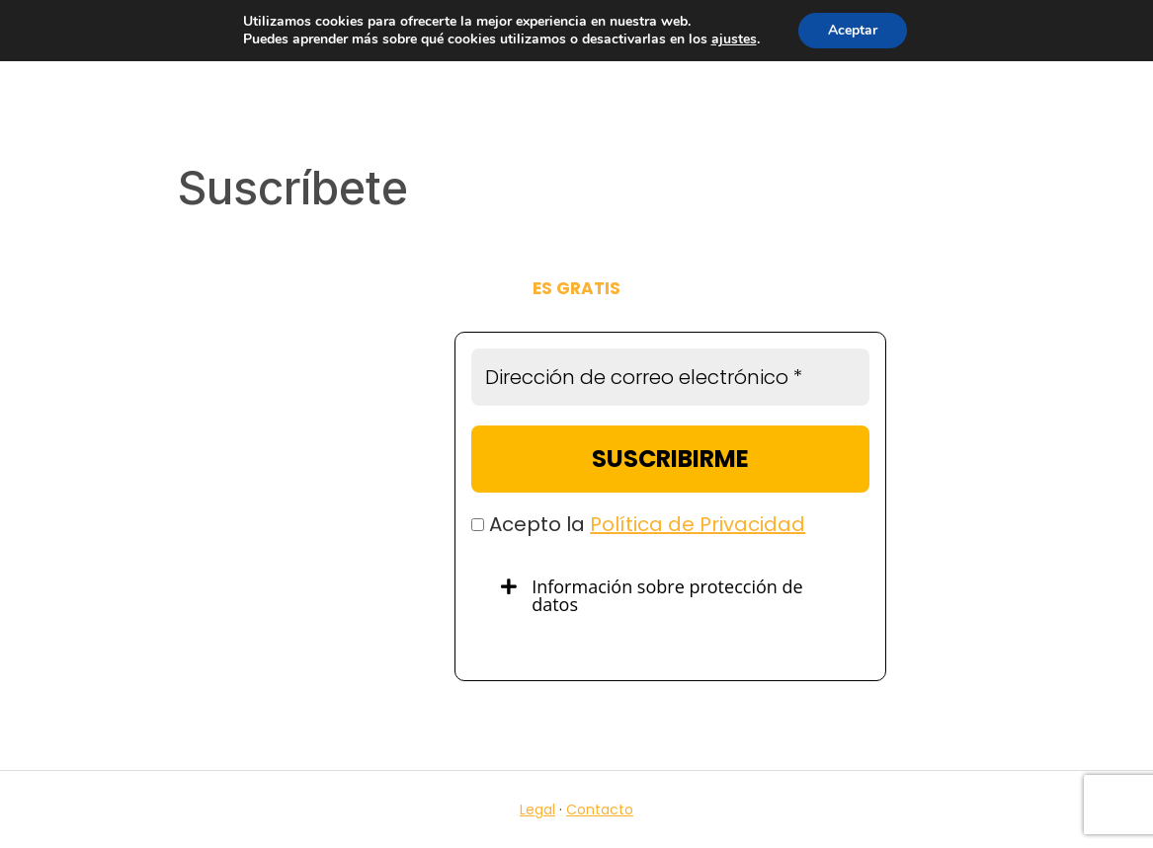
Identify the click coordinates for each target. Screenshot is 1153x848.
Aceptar (852, 30)
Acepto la (638, 524)
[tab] (670, 595)
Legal (537, 809)
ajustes (734, 39)
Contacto (599, 809)
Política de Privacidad (697, 524)
